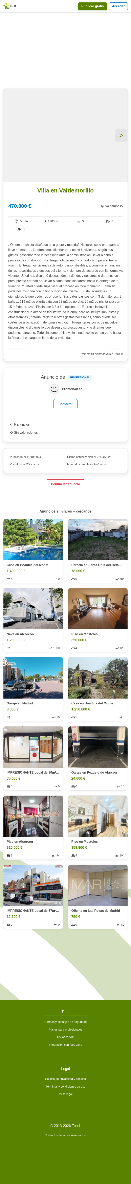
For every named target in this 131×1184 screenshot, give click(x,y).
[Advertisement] (65, 51)
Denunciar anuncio (65, 484)
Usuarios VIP (65, 1037)
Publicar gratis (92, 6)
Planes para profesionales (65, 1029)
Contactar (65, 404)
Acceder (118, 6)
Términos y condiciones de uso (65, 1086)
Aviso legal (65, 1094)
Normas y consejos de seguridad (65, 1021)
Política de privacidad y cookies (65, 1078)
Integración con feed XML (65, 1044)
